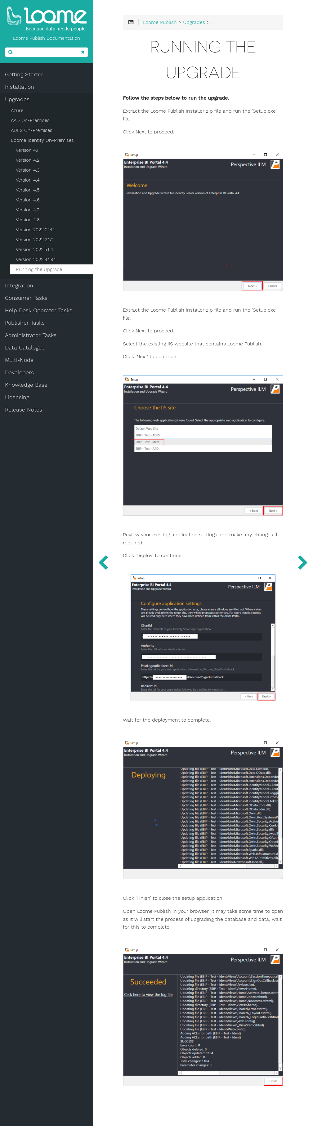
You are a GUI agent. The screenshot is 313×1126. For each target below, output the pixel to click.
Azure (17, 110)
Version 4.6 (28, 200)
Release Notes (23, 410)
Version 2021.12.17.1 (35, 239)
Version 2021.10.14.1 (35, 229)
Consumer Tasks (26, 298)
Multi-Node (19, 360)
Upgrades (17, 99)
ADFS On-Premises (31, 130)
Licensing (17, 397)
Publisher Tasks (25, 323)
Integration (19, 285)
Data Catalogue (25, 348)
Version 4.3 (27, 170)
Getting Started (25, 74)
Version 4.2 (27, 160)
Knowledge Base (26, 385)
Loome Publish (160, 22)
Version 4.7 (27, 210)
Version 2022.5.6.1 (34, 249)
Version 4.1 (27, 150)
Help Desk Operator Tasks (38, 310)
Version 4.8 (28, 220)
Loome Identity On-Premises (42, 140)
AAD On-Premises (30, 120)
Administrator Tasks (30, 335)
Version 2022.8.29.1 (36, 259)
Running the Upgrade (39, 269)
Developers (19, 372)
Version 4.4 (28, 180)
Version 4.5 (27, 190)
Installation (19, 87)
